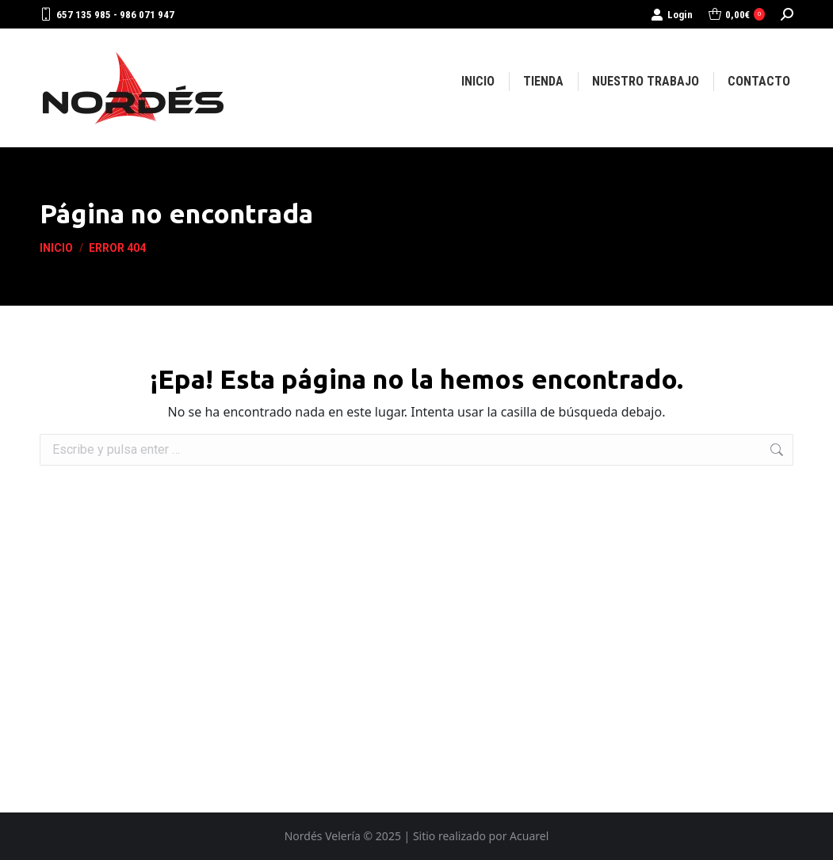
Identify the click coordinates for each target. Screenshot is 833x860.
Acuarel (529, 835)
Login (672, 14)
